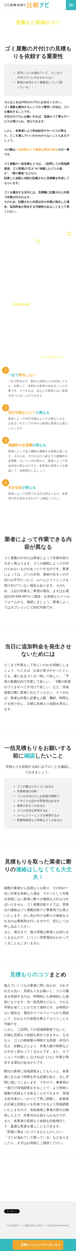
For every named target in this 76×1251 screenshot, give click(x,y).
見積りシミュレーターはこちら (40, 1244)
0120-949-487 (21, 304)
